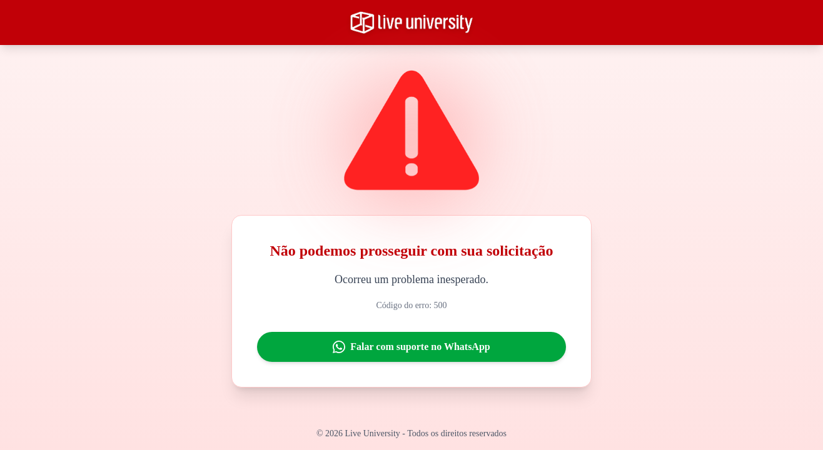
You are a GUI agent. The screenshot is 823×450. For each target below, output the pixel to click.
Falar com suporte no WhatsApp (411, 347)
